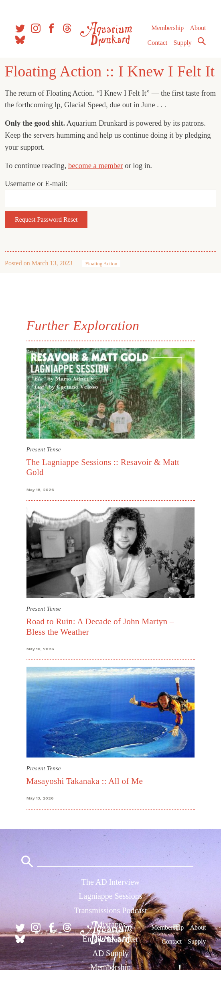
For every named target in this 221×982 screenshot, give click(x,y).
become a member (95, 165)
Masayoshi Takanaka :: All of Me (84, 781)
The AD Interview (110, 882)
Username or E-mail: (36, 183)
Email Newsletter (110, 938)
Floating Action (101, 264)
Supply (183, 42)
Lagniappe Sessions (110, 896)
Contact (158, 42)
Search (202, 41)
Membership (167, 27)
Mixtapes (110, 924)
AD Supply (110, 953)
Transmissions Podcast (110, 910)
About (198, 27)
